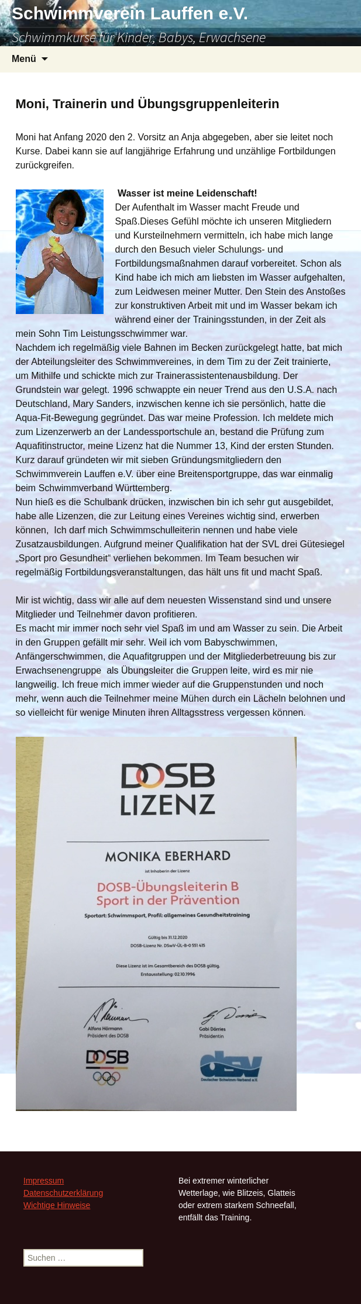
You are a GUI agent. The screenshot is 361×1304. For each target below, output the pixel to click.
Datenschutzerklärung (63, 1193)
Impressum (43, 1180)
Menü (24, 59)
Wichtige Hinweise (56, 1205)
